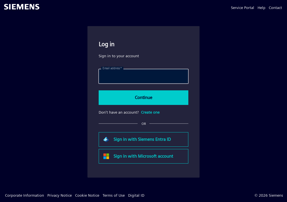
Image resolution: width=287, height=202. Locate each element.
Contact (275, 7)
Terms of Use (114, 195)
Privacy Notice (59, 195)
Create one (150, 112)
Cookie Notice (87, 195)
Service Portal (242, 7)
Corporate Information (24, 195)
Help (261, 7)
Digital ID (136, 195)
